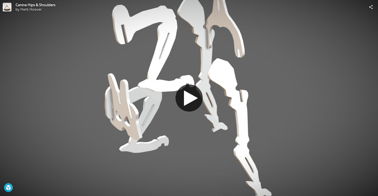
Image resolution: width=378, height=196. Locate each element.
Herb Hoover (31, 9)
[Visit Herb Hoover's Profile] (7, 7)
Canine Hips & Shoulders (35, 4)
